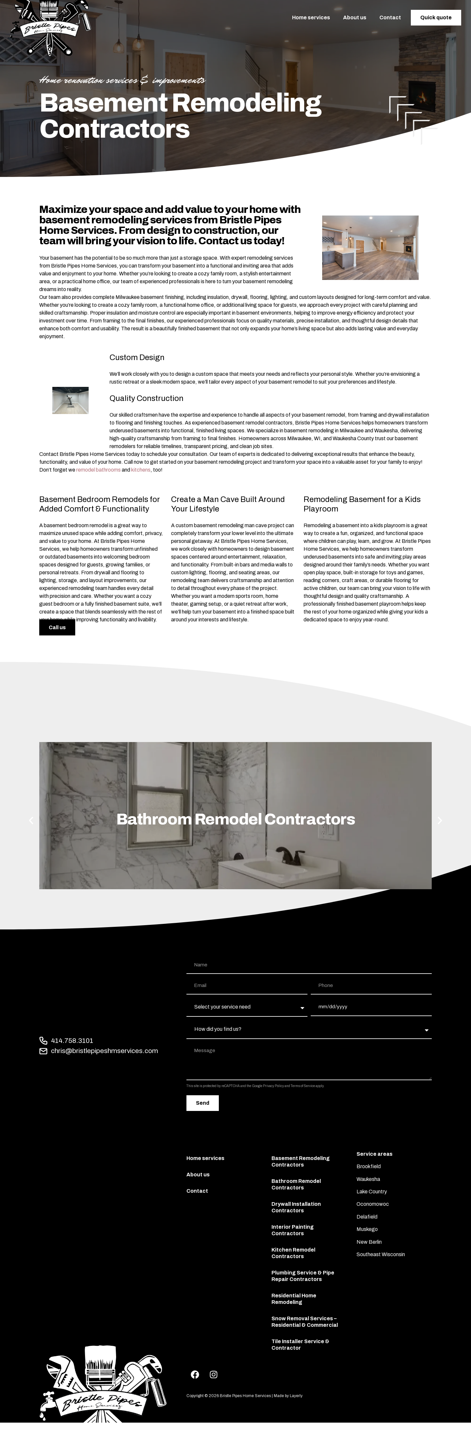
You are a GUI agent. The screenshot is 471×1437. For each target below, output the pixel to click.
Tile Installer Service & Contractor (300, 1345)
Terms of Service (303, 1086)
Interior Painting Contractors (292, 1230)
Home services (311, 17)
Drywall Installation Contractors (296, 1207)
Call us (57, 627)
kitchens (140, 470)
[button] (31, 820)
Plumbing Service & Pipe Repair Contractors (302, 1276)
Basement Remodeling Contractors (300, 1161)
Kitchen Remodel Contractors (293, 1253)
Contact (390, 17)
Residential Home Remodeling (293, 1299)
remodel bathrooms (98, 470)
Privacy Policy (273, 1086)
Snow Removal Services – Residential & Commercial (304, 1322)
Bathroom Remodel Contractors (296, 1184)
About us (354, 17)
